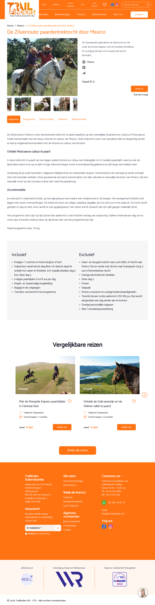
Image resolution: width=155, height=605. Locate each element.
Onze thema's (70, 484)
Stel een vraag (141, 95)
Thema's (81, 14)
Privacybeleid (69, 524)
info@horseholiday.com (113, 512)
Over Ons (118, 14)
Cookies (67, 528)
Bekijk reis (62, 425)
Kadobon (56, 4)
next (144, 393)
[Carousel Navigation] (77, 393)
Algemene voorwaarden (71, 513)
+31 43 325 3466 (113, 490)
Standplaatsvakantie (72, 500)
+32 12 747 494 (113, 493)
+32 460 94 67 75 (116, 501)
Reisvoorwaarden (71, 520)
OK (58, 526)
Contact (139, 14)
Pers (82, 4)
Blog (44, 4)
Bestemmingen (62, 14)
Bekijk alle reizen (77, 448)
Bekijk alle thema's (74, 491)
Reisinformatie (99, 14)
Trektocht (68, 496)
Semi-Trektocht (70, 504)
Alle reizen (43, 14)
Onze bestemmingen (73, 479)
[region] (143, 592)
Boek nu (139, 89)
